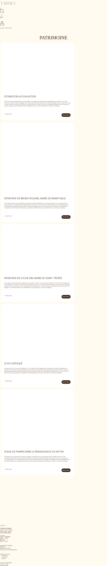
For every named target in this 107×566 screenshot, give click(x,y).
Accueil (2, 28)
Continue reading (54, 106)
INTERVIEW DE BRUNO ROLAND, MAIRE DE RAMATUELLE (35, 198)
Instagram (4, 555)
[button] (2, 15)
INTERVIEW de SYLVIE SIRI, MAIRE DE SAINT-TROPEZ (33, 278)
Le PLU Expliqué (13, 363)
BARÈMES (2, 547)
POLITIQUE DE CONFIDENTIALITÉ (8, 550)
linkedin (3, 558)
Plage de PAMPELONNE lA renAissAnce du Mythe (34, 451)
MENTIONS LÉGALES (5, 548)
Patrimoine (8, 114)
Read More (66, 115)
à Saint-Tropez (4, 564)
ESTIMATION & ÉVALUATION (20, 96)
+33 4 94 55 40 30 (5, 533)
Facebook (4, 557)
